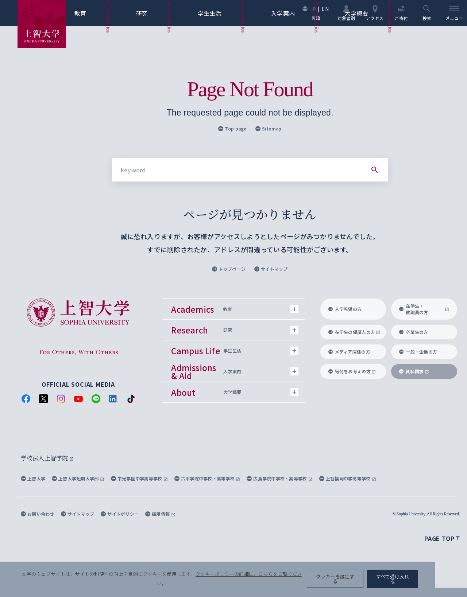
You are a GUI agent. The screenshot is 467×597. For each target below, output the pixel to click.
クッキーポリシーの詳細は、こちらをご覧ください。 (250, 582)
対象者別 (346, 12)
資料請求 (414, 371)
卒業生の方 (413, 332)
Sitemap (268, 128)
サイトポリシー (120, 514)
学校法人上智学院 (47, 458)
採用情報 (160, 514)
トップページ (229, 269)
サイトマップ (271, 269)
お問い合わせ (37, 514)
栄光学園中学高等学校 (139, 478)
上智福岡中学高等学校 (347, 478)
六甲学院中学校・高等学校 (207, 478)
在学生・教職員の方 (424, 309)
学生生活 (222, 13)
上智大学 (33, 478)
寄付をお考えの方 (352, 371)
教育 (92, 13)
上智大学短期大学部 (78, 478)
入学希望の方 (345, 309)
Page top (442, 538)
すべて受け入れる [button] (424, 582)
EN (324, 8)
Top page (232, 128)
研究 (154, 13)
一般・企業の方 (418, 351)
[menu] (454, 13)
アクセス (374, 12)
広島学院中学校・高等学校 (280, 478)
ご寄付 (401, 12)
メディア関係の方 (349, 351)
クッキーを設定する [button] (366, 582)
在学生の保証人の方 (354, 332)
